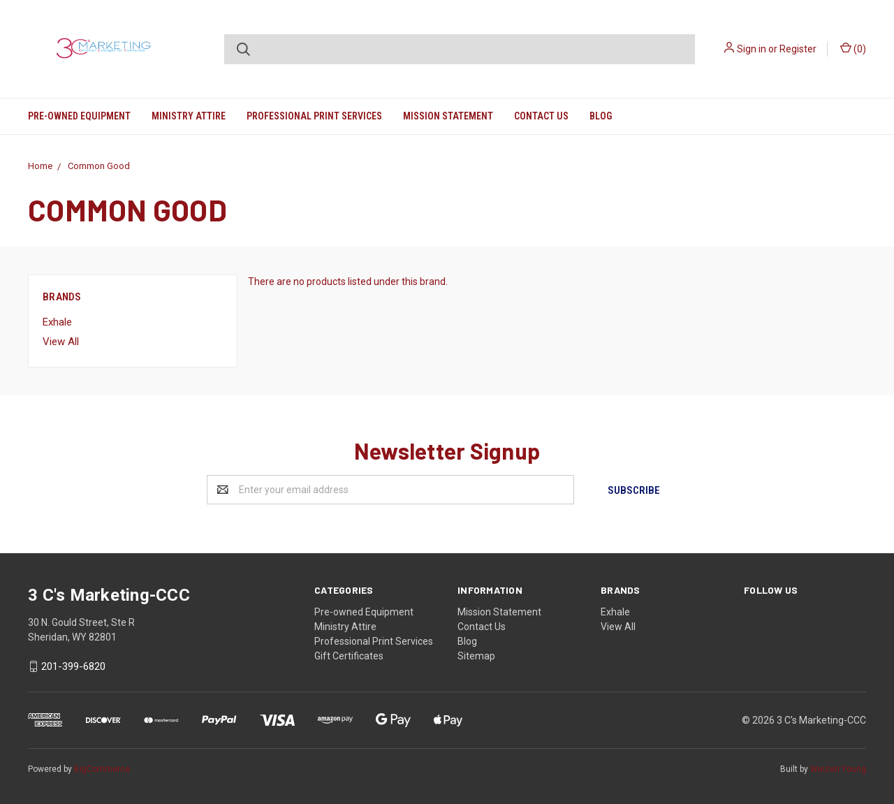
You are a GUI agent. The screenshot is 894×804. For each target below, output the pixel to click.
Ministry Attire (189, 116)
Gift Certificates (348, 655)
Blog (600, 116)
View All (61, 341)
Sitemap (476, 655)
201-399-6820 (73, 665)
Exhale (57, 322)
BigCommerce (102, 768)
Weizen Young (838, 768)
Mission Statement (448, 116)
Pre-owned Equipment (79, 116)
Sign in (751, 48)
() (853, 48)
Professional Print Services (314, 116)
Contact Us (541, 116)
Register (797, 48)
